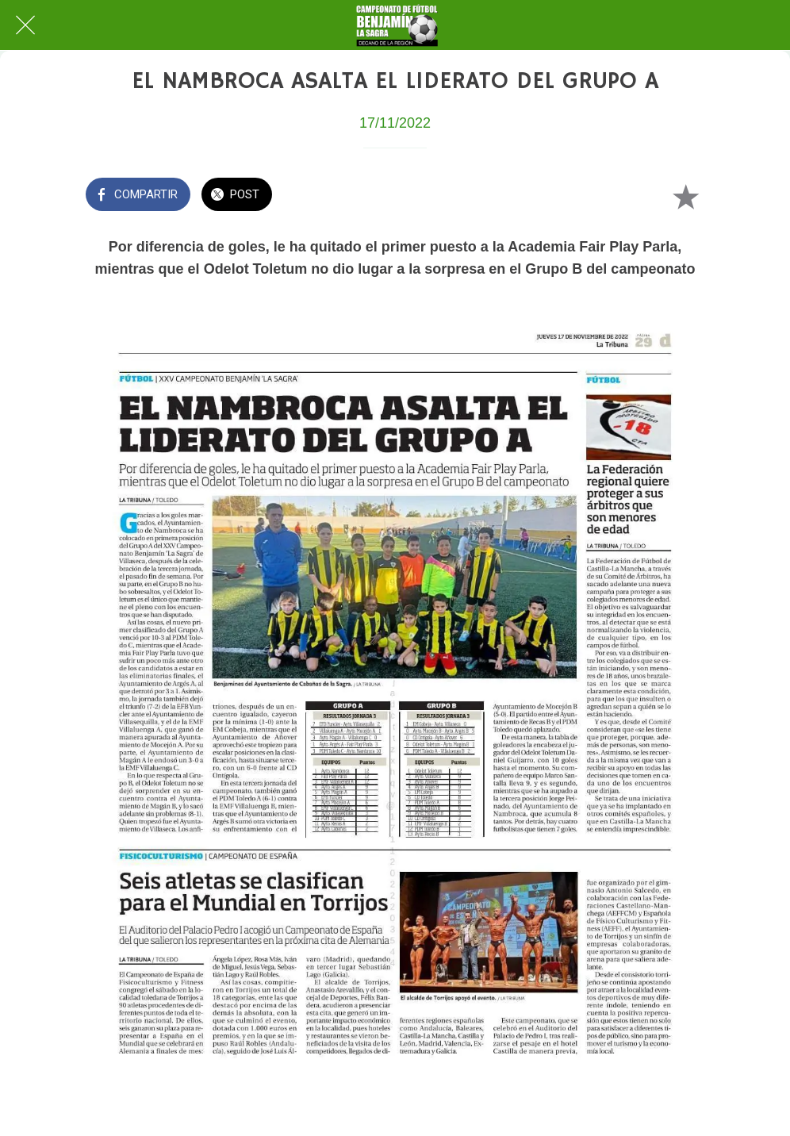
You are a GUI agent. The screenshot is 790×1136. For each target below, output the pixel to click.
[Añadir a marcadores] (685, 196)
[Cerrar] (25, 25)
